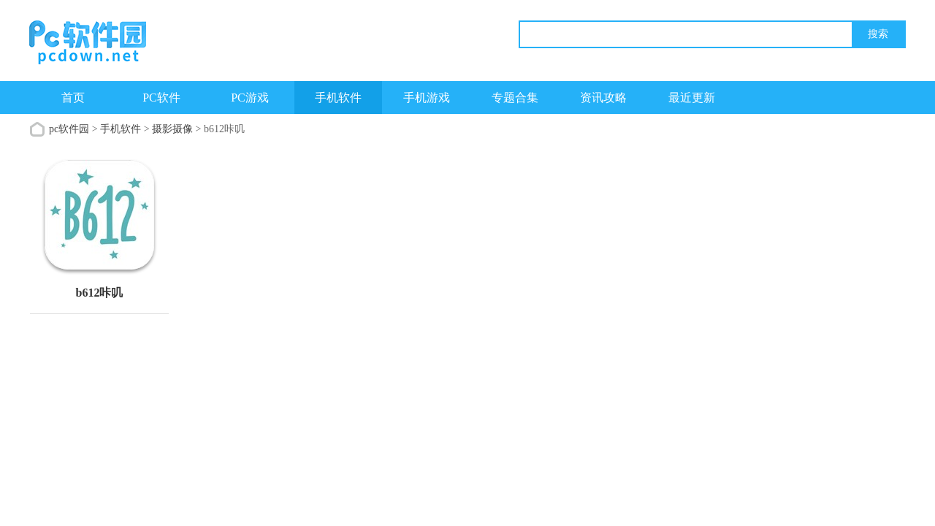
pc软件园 (69, 128)
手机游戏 (426, 97)
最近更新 (691, 97)
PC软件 (161, 97)
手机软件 (338, 97)
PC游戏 (250, 97)
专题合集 (515, 97)
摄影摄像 (172, 128)
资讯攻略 (603, 97)
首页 (73, 97)
